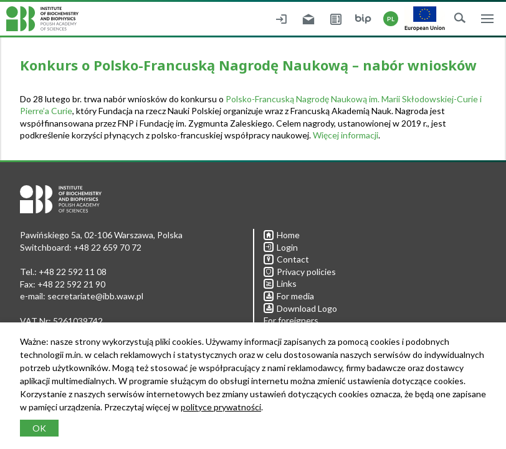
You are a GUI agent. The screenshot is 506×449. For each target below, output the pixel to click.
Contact (286, 259)
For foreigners (291, 320)
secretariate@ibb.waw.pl (95, 296)
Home (282, 234)
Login (281, 247)
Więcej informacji (345, 135)
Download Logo (300, 308)
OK (39, 428)
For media (289, 296)
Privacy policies (300, 271)
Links (280, 283)
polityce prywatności (221, 407)
